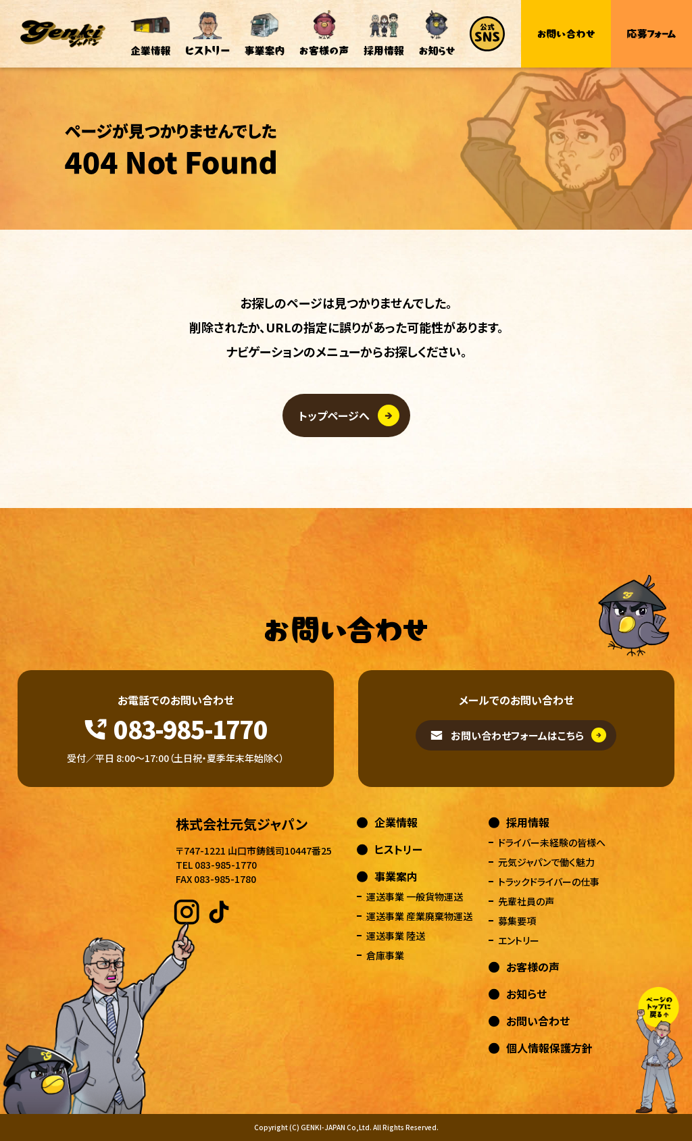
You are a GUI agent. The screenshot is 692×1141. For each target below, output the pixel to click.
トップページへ (334, 415)
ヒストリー (398, 849)
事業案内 (396, 876)
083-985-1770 (190, 728)
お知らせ (526, 994)
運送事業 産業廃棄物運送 (419, 916)
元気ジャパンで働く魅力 (546, 862)
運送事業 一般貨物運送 (414, 896)
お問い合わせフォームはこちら (517, 735)
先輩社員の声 (526, 901)
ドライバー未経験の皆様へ (552, 842)
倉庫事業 (385, 955)
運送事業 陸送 (395, 935)
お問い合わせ (538, 1021)
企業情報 (396, 822)
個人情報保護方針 (549, 1048)
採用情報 (527, 822)
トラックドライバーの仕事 (548, 881)
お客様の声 (533, 967)
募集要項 (517, 921)
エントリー (518, 940)
